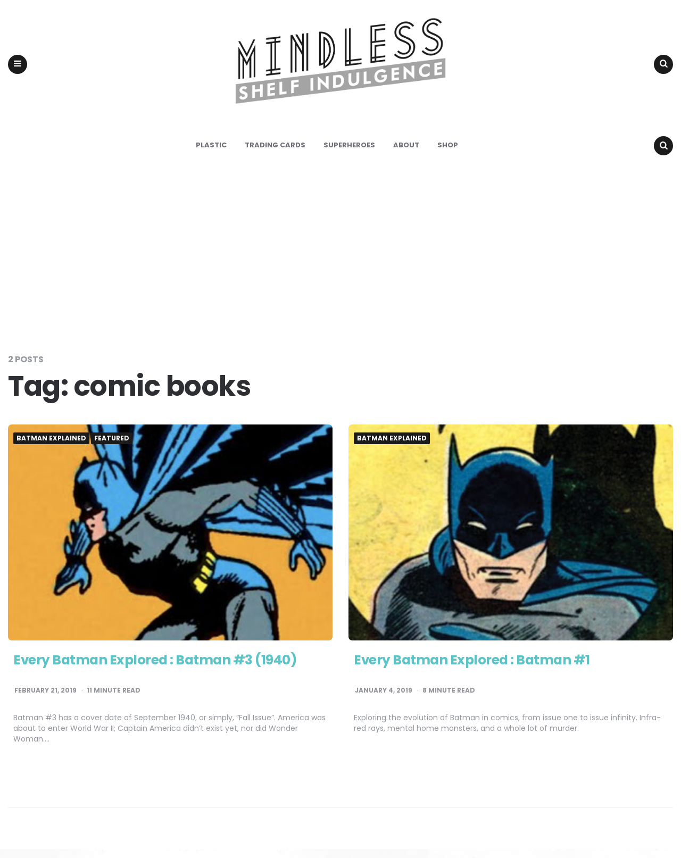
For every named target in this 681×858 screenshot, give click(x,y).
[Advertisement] (340, 262)
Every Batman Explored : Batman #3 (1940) (162, 669)
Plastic (211, 154)
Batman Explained (51, 447)
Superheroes (349, 154)
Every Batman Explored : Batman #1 (478, 669)
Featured (111, 447)
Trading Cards (275, 154)
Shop (447, 154)
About (406, 154)
